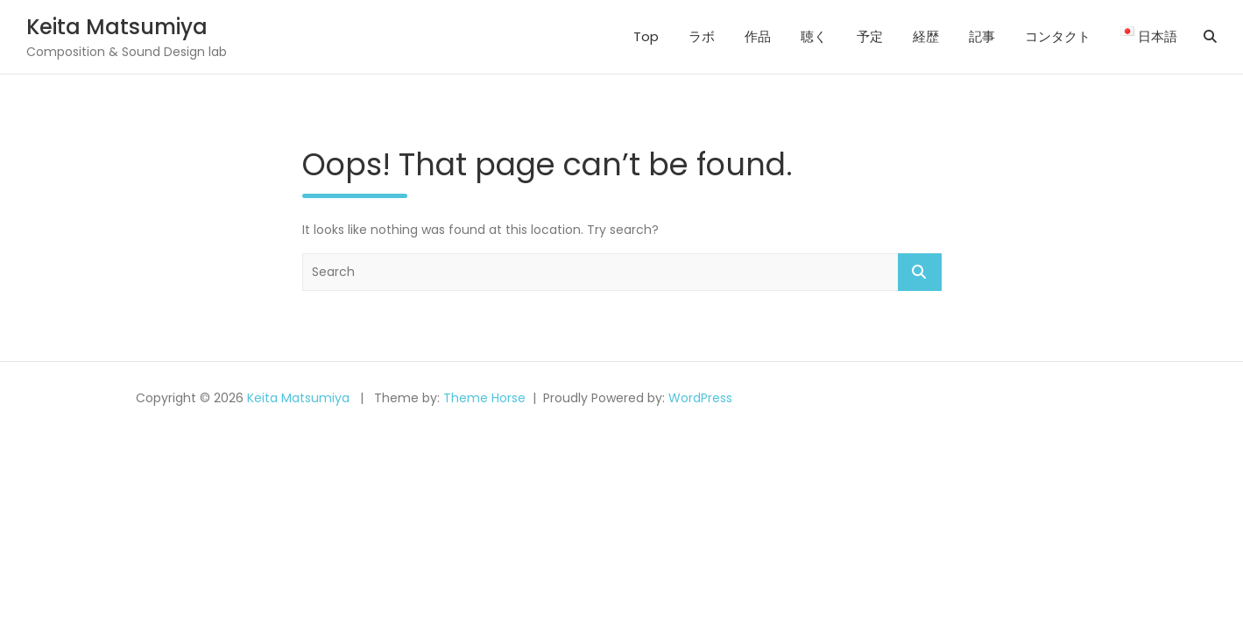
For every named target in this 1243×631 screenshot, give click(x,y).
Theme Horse (484, 398)
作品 (758, 36)
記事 (982, 36)
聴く (814, 36)
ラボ (702, 36)
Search (920, 272)
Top (646, 36)
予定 (870, 36)
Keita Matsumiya (117, 26)
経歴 (926, 36)
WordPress (700, 398)
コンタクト (1058, 36)
